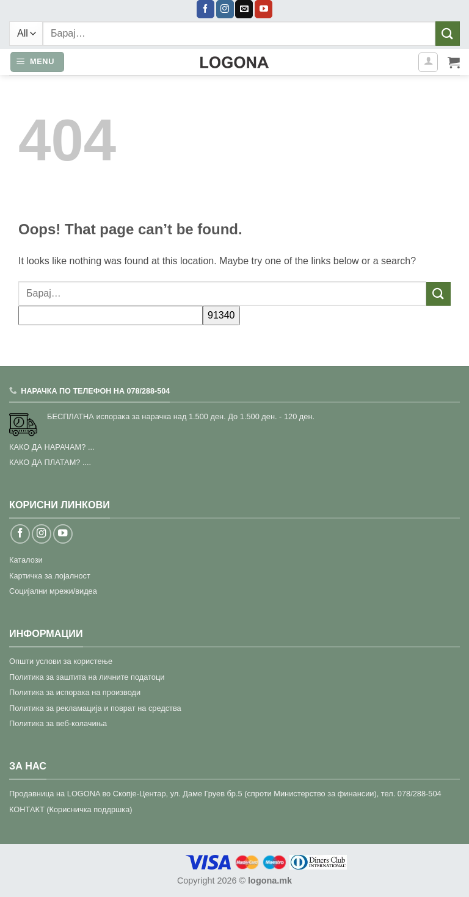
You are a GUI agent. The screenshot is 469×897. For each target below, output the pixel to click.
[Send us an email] (244, 9)
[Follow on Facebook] (205, 9)
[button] (37, 62)
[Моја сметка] (428, 62)
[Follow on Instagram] (225, 9)
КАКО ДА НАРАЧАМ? (47, 447)
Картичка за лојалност (49, 575)
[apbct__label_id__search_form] (110, 315)
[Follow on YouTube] (263, 9)
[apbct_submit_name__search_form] (221, 315)
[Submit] (447, 33)
